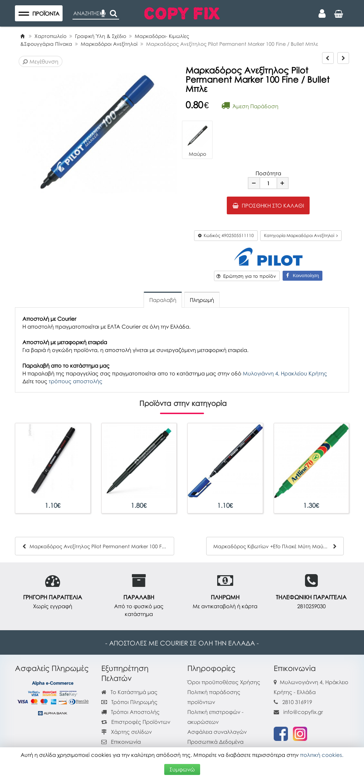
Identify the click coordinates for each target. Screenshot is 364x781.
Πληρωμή (202, 300)
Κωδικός (226, 235)
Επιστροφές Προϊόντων (135, 722)
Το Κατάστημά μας (129, 692)
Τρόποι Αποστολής (130, 712)
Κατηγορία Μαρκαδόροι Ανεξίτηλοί (301, 235)
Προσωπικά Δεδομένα (215, 741)
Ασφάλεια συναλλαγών (217, 731)
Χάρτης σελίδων (126, 731)
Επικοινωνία (126, 741)
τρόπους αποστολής (75, 381)
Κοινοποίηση (302, 275)
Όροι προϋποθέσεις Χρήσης (223, 682)
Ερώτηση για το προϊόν (246, 276)
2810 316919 (297, 702)
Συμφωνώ (182, 769)
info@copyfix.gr (298, 712)
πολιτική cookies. (321, 755)
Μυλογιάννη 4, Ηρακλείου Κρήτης (285, 373)
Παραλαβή (162, 300)
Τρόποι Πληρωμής (129, 702)
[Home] (22, 36)
